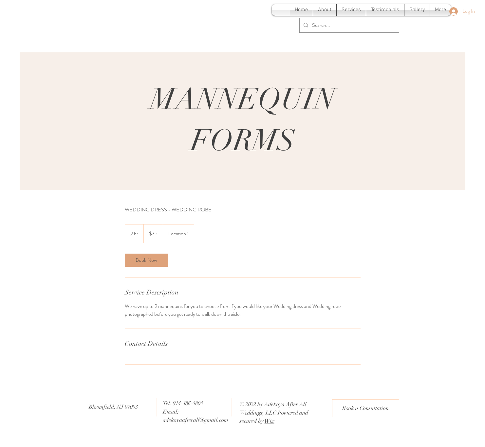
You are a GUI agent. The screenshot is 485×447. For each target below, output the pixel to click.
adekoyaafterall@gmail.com (195, 420)
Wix (269, 421)
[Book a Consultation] (365, 408)
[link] (146, 260)
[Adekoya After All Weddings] (73, 12)
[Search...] (348, 25)
